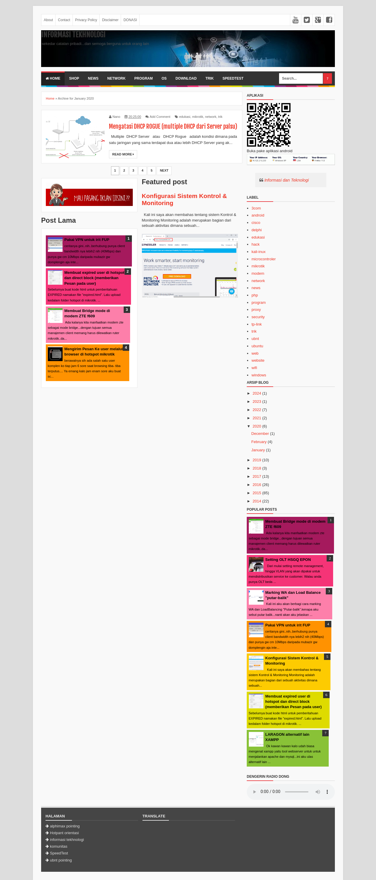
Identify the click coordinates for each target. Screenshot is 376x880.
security (258, 317)
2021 (257, 418)
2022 (257, 410)
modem (257, 273)
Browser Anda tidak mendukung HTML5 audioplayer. (291, 792)
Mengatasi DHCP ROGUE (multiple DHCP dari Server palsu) (173, 126)
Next (164, 170)
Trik (209, 78)
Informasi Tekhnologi (73, 34)
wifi (254, 368)
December (260, 433)
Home (53, 78)
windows (258, 375)
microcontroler (263, 259)
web (254, 353)
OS (164, 78)
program (258, 302)
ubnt (255, 338)
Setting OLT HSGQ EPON (288, 559)
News (93, 78)
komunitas (58, 846)
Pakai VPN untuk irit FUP (86, 239)
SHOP (74, 78)
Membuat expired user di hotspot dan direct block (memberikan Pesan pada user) (94, 277)
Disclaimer (110, 20)
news (255, 288)
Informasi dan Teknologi (286, 180)
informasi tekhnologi (67, 839)
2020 (257, 426)
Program (143, 78)
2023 (257, 401)
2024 (257, 393)
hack (255, 244)
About (48, 20)
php (254, 295)
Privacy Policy (86, 20)
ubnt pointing (61, 860)
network (210, 116)
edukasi (184, 116)
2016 (257, 484)
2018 (257, 468)
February (259, 442)
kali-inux (258, 251)
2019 (257, 460)
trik (220, 116)
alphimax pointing (65, 826)
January (258, 450)
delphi (256, 230)
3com (256, 208)
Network (116, 78)
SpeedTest (232, 78)
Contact (64, 20)
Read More (123, 154)
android (257, 215)
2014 (257, 501)
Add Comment (160, 116)
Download (186, 78)
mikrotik (197, 116)
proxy (256, 309)
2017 (257, 476)
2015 (257, 493)
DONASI (130, 20)
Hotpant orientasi (64, 833)
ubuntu (257, 346)
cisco (255, 222)
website (257, 360)
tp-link (256, 324)
